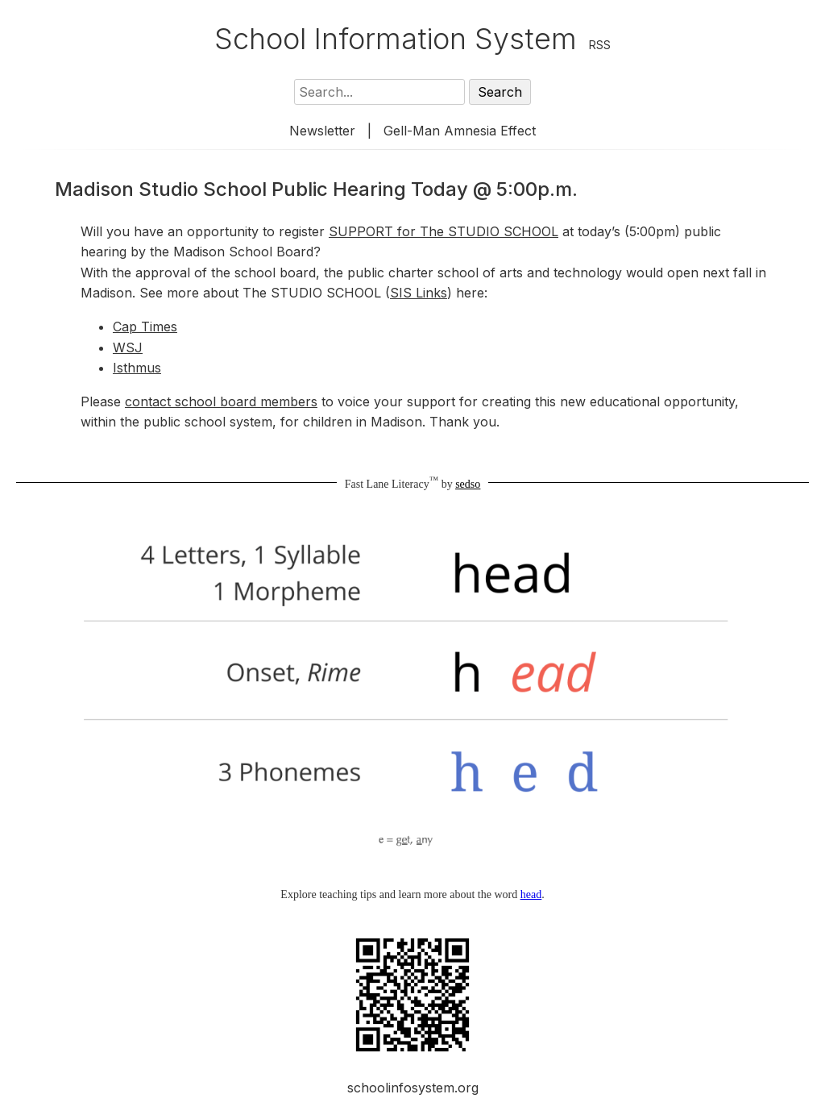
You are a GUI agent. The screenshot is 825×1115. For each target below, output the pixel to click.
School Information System (395, 38)
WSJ (128, 347)
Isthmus (137, 368)
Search (500, 92)
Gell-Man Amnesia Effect (459, 131)
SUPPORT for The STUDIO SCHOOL (443, 231)
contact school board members (221, 401)
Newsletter (322, 131)
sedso (467, 484)
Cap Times (145, 326)
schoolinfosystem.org (413, 1088)
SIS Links (418, 293)
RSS (600, 45)
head (530, 894)
